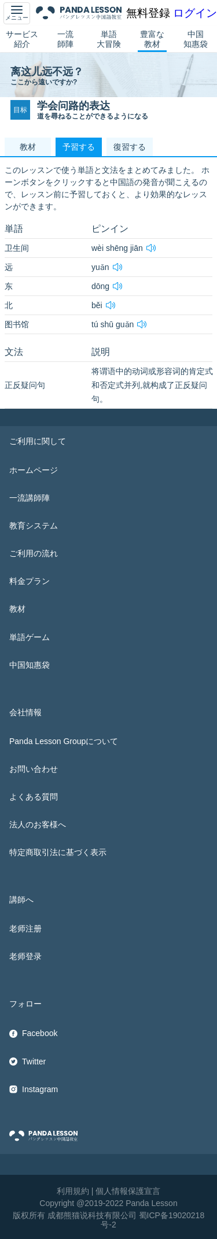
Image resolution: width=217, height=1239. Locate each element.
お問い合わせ (33, 769)
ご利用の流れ (33, 553)
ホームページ (33, 470)
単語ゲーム (29, 637)
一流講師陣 (29, 497)
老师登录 (25, 956)
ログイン (195, 13)
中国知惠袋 (195, 39)
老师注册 (25, 928)
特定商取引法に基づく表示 (57, 852)
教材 (17, 608)
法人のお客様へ (37, 824)
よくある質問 (33, 796)
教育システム (33, 525)
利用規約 (73, 1191)
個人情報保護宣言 (127, 1191)
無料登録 (148, 13)
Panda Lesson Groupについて (63, 741)
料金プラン (29, 581)
